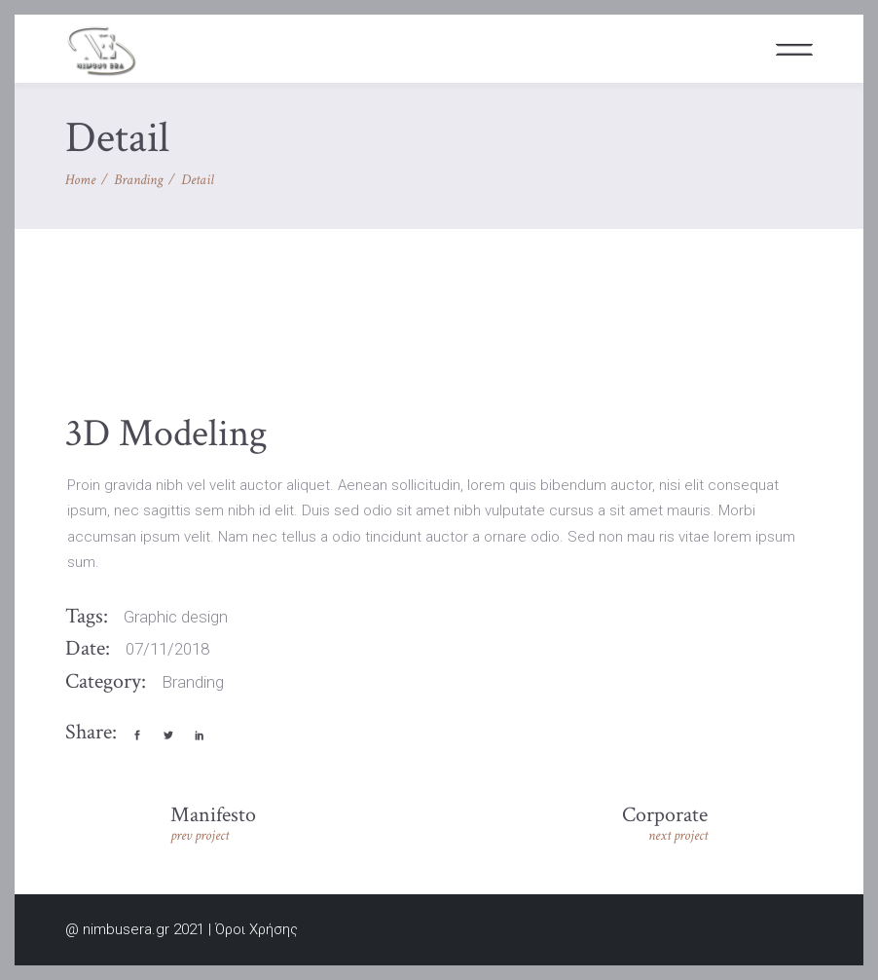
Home (80, 179)
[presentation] (109, 349)
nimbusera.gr (126, 929)
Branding (138, 179)
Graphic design (176, 616)
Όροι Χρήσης (256, 929)
